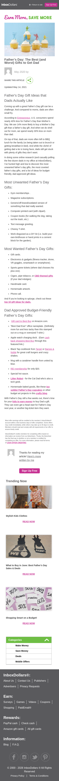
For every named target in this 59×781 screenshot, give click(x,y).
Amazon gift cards (13, 729)
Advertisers (9, 686)
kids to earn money (22, 401)
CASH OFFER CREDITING (16, 443)
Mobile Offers (23, 661)
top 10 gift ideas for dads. (17, 302)
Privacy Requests (30, 686)
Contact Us (24, 680)
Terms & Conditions (38, 776)
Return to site (37, 5)
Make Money (22, 645)
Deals (18, 656)
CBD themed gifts (43, 276)
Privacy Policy (18, 776)
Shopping (8, 707)
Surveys (8, 702)
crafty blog (41, 393)
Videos (32, 702)
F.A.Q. (15, 744)
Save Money (22, 651)
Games (21, 702)
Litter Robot (17, 378)
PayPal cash (10, 723)
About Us (8, 680)
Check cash (28, 723)
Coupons (45, 702)
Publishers (40, 680)
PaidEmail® (24, 707)
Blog (5, 744)
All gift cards (34, 729)
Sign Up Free (51, 5)
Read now (29, 521)
